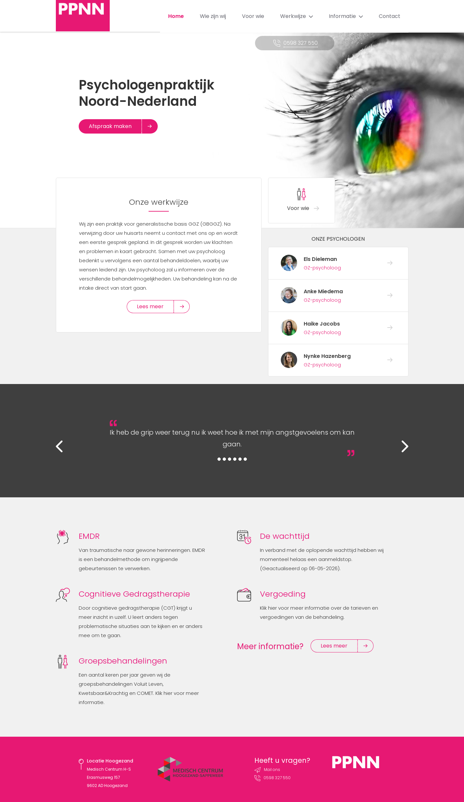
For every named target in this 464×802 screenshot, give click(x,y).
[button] (64, 449)
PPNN (84, 16)
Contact (389, 16)
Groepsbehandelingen (123, 660)
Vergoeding (283, 593)
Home (176, 16)
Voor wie (253, 16)
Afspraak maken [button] (115, 126)
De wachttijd (285, 536)
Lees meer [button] (155, 306)
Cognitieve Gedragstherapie (134, 593)
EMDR (89, 536)
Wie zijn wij (213, 16)
